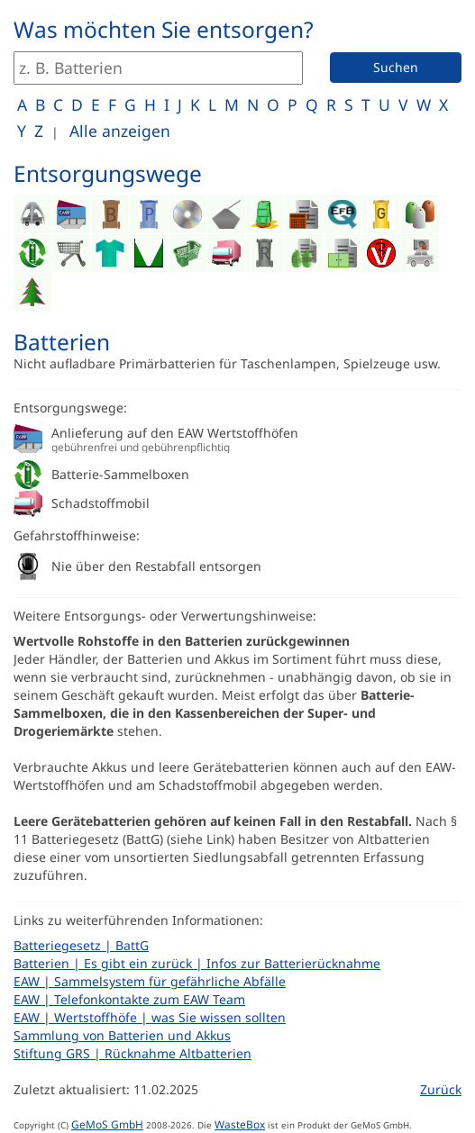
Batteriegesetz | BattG (81, 945)
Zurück (440, 1089)
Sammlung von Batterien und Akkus (122, 1035)
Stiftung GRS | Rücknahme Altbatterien (132, 1053)
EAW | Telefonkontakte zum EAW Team (129, 999)
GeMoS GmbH (107, 1124)
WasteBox (240, 1124)
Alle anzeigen (119, 130)
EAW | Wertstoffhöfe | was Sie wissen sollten (150, 1017)
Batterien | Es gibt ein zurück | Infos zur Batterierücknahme (197, 963)
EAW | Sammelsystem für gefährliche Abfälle (150, 981)
